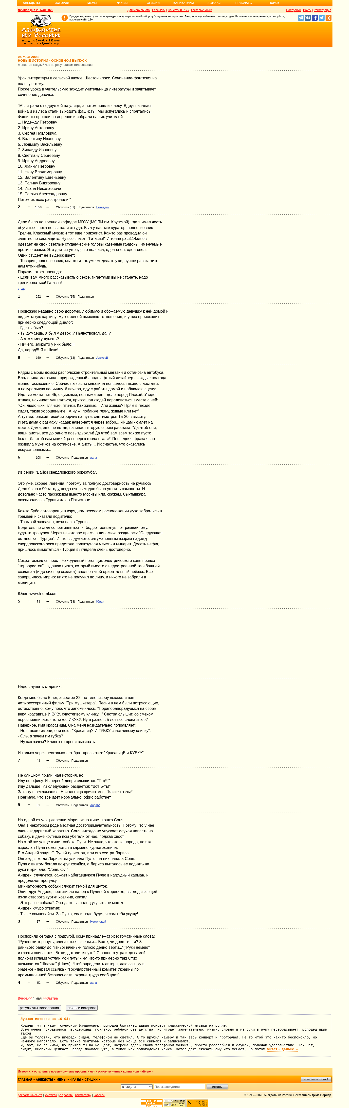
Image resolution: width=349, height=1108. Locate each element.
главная (25, 1079)
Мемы (92, 3)
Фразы (122, 3)
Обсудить (62, 457)
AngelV (95, 805)
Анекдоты (31, 3)
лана (93, 457)
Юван (100, 601)
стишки (91, 1079)
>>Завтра (50, 998)
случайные (142, 1071)
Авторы (213, 3)
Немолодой (98, 921)
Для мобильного (138, 10)
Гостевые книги (201, 10)
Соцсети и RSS (178, 10)
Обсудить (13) (65, 357)
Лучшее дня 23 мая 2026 (35, 10)
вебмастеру (83, 1095)
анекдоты (44, 1079)
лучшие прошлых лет (79, 1071)
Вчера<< (25, 998)
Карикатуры (183, 3)
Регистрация (322, 10)
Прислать (244, 3)
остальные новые (47, 1071)
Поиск (274, 3)
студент (23, 288)
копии (127, 1071)
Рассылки (158, 10)
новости (98, 1095)
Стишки (153, 3)
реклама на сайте (30, 1095)
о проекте (66, 1095)
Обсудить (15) (65, 296)
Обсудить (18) (65, 601)
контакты (51, 1095)
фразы (75, 1079)
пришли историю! (316, 1079)
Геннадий (102, 207)
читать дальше (282, 1049)
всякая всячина (108, 1071)
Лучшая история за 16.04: (46, 1019)
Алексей (102, 357)
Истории (62, 3)
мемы (61, 1079)
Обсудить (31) (65, 207)
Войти (307, 10)
